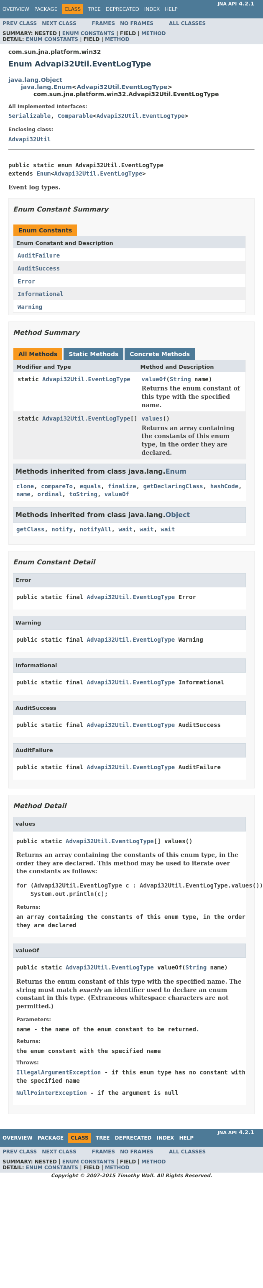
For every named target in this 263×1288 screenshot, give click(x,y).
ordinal (50, 494)
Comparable (75, 115)
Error (26, 281)
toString (83, 494)
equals (90, 486)
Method (153, 33)
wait (125, 529)
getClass (30, 529)
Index (152, 9)
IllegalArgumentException (58, 1072)
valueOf (154, 379)
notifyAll (96, 529)
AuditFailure (39, 255)
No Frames (136, 23)
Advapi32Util (29, 139)
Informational (41, 294)
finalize (122, 486)
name (23, 494)
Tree (94, 9)
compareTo (57, 486)
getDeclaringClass (173, 486)
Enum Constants (88, 33)
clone (25, 486)
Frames (103, 23)
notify (62, 529)
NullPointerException (51, 1092)
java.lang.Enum (46, 87)
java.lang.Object (35, 80)
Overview (16, 9)
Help (171, 9)
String (180, 379)
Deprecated (122, 9)
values (152, 418)
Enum (43, 173)
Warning (30, 307)
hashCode (224, 486)
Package (45, 9)
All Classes (187, 23)
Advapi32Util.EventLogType (122, 87)
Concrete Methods (160, 354)
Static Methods (93, 354)
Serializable (29, 115)
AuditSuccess (39, 268)
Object (178, 515)
